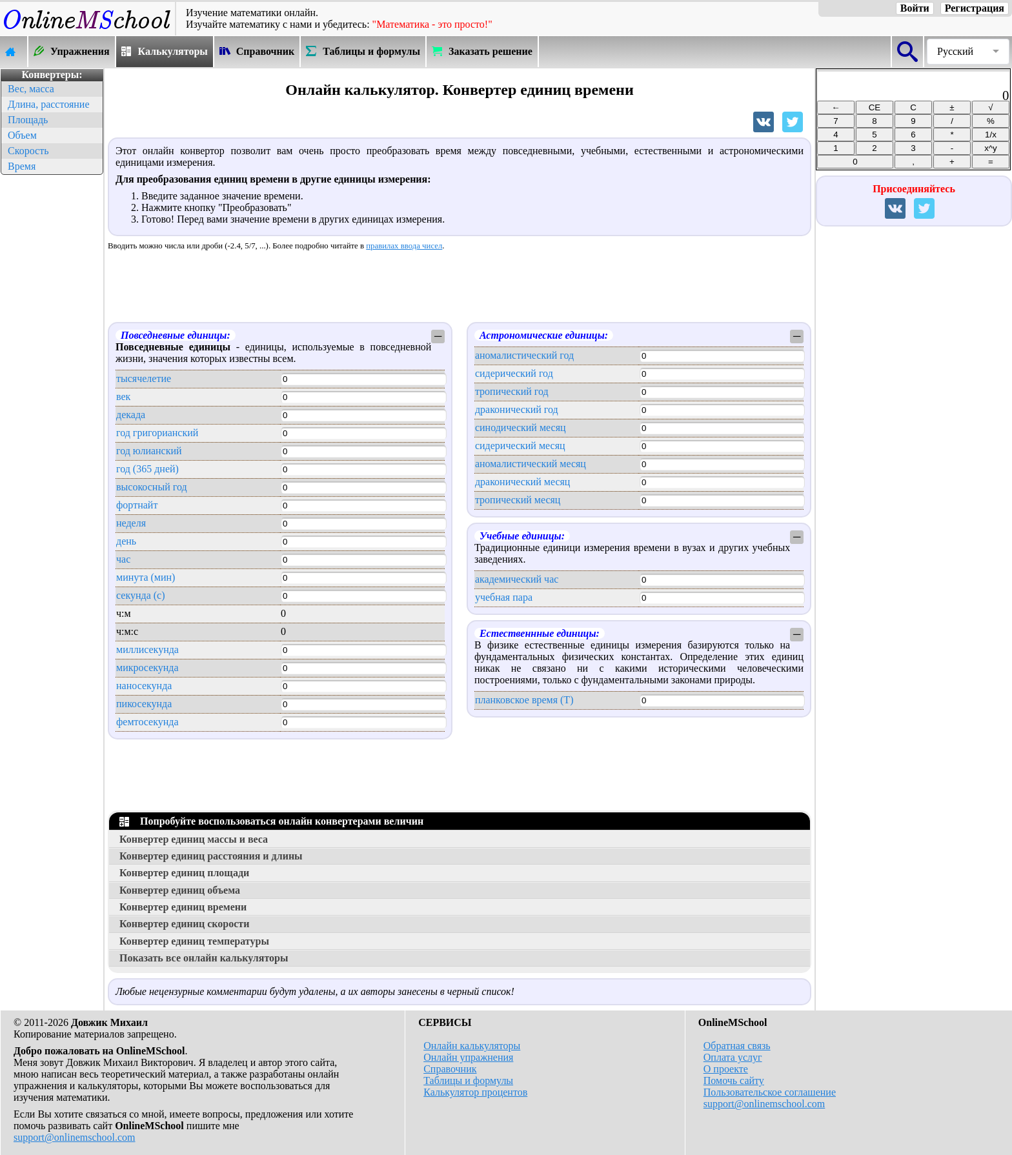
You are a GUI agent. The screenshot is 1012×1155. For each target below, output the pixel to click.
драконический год (516, 409)
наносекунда (144, 685)
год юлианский (149, 450)
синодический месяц (520, 427)
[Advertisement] (51, 371)
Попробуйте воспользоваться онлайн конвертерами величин (271, 821)
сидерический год (514, 373)
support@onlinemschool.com (75, 1137)
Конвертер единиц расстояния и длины (211, 855)
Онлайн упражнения (468, 1057)
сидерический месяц (520, 445)
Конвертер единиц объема (179, 890)
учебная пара (503, 597)
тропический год (512, 391)
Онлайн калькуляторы (471, 1045)
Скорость (28, 150)
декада (130, 414)
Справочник (449, 1068)
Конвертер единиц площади (184, 872)
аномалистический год (524, 355)
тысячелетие (143, 378)
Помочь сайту (733, 1080)
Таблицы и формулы (468, 1080)
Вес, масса (31, 88)
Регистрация (974, 8)
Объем (22, 135)
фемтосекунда (147, 721)
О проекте (725, 1068)
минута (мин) (145, 577)
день (126, 541)
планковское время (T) (524, 699)
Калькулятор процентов (475, 1092)
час (123, 559)
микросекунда (147, 667)
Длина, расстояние (49, 104)
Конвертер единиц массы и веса (193, 839)
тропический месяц (518, 499)
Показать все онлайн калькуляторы (203, 957)
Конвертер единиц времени (183, 906)
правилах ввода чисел (404, 245)
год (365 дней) (147, 468)
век (123, 396)
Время (21, 166)
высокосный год (151, 486)
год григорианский (157, 432)
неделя (131, 522)
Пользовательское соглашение (769, 1092)
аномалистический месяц (530, 463)
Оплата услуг (732, 1057)
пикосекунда (144, 703)
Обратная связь (737, 1045)
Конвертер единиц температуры (194, 941)
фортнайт (136, 504)
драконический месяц (523, 481)
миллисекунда (147, 649)
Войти (914, 8)
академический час (516, 579)
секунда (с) (140, 595)
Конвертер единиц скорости (184, 923)
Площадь (28, 119)
